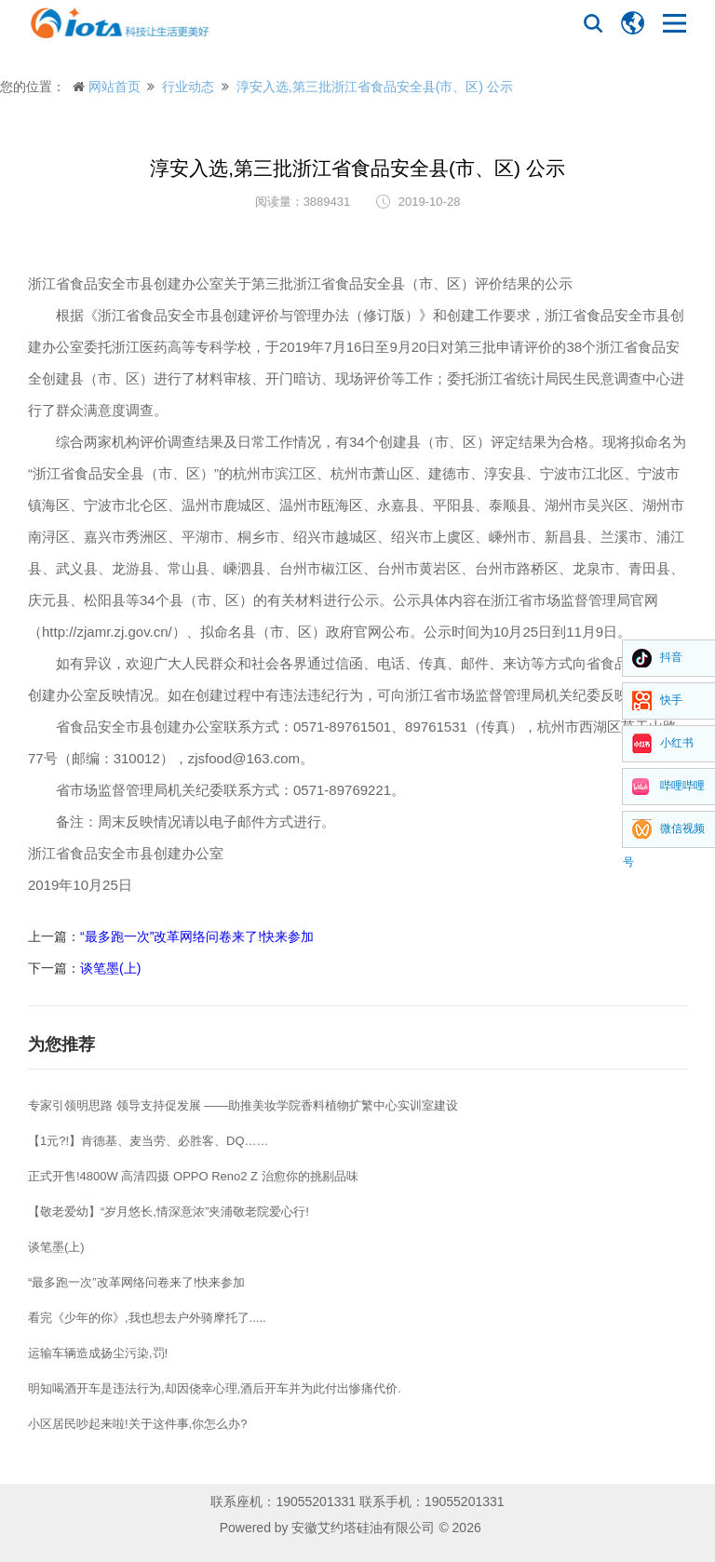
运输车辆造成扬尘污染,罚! (98, 1353)
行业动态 (188, 86)
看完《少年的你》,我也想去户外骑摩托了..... (147, 1318)
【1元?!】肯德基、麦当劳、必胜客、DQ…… (148, 1141)
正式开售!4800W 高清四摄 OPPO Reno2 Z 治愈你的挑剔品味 (193, 1176)
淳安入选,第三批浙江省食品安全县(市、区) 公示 (374, 86)
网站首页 (114, 86)
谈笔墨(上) (110, 968)
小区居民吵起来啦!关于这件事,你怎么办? (137, 1424)
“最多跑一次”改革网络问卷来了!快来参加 (197, 936)
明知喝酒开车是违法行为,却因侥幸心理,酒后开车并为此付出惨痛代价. (214, 1388)
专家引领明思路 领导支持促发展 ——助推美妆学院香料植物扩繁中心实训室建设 (243, 1105)
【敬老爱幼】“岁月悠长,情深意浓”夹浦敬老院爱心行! (168, 1212)
